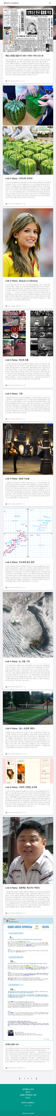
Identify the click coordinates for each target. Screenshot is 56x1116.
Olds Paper (11, 81)
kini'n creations (11, 3)
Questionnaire (12, 1068)
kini (32, 1113)
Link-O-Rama (11, 204)
